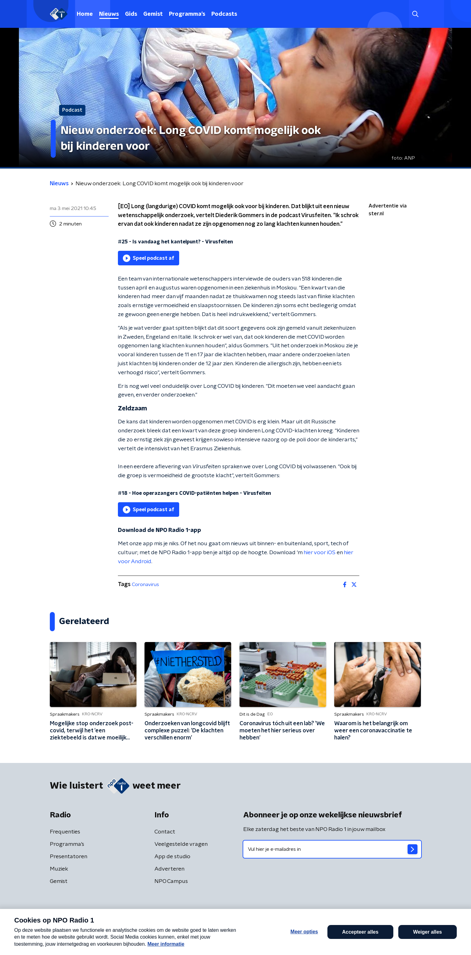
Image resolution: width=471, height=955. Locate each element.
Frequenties (65, 832)
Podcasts (224, 14)
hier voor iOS (319, 552)
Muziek (59, 869)
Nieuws (109, 14)
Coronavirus (145, 584)
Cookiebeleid (394, 916)
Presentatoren (68, 856)
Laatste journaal (377, 942)
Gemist (153, 14)
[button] (213, 942)
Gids (131, 14)
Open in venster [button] (443, 942)
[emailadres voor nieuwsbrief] (332, 849)
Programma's (187, 14)
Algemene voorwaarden (77, 915)
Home (85, 14)
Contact (164, 832)
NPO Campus (171, 881)
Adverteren (169, 869)
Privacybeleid (122, 915)
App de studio (172, 856)
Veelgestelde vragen (181, 844)
